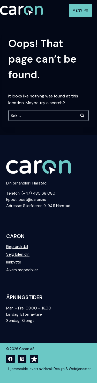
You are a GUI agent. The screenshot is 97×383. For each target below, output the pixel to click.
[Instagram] (22, 359)
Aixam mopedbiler (22, 270)
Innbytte (13, 262)
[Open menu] (80, 10)
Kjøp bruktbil (17, 246)
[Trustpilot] (34, 359)
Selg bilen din (17, 254)
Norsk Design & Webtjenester (67, 369)
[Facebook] (10, 359)
